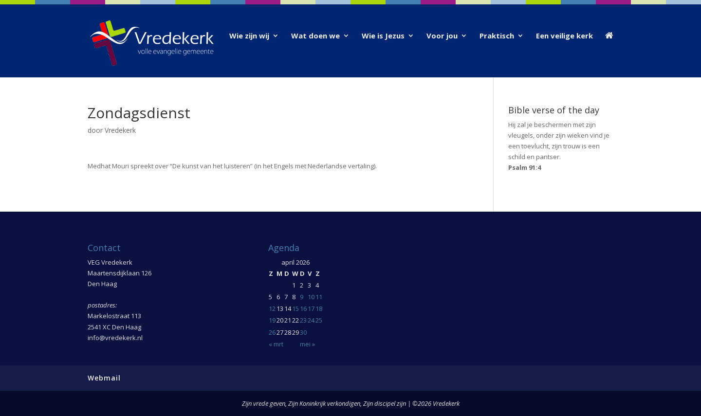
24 (311, 320)
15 (295, 308)
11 (318, 296)
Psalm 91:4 (524, 167)
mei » (307, 344)
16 (303, 308)
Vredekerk (120, 130)
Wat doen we (315, 36)
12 (272, 308)
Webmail (104, 377)
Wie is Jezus (383, 36)
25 (318, 320)
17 (311, 308)
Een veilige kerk (564, 36)
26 (272, 332)
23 (303, 320)
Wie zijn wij (249, 36)
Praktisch (497, 36)
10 (311, 296)
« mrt (276, 344)
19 (272, 320)
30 (303, 332)
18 (318, 308)
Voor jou (442, 36)
